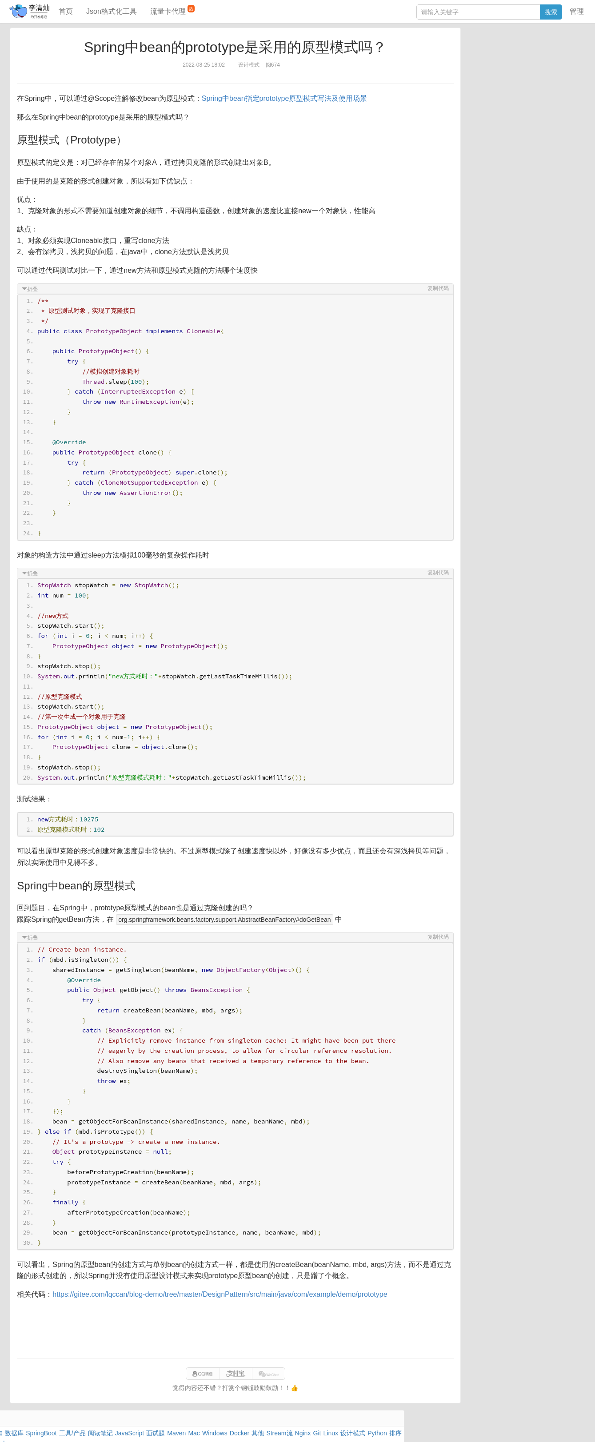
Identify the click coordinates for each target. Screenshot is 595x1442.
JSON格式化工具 (475, 127)
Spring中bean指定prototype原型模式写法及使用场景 (301, 98)
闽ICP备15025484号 (263, 1426)
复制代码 (421, 288)
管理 (577, 11)
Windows (463, 71)
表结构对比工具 (473, 167)
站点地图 (442, 1426)
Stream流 (533, 71)
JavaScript (493, 61)
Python (522, 81)
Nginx (558, 71)
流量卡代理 (172, 10)
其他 (509, 71)
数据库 (492, 51)
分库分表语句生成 (476, 154)
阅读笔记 (463, 61)
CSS (559, 81)
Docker (489, 71)
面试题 (520, 61)
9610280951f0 (408, 1426)
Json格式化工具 (111, 11)
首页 (66, 11)
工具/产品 (552, 51)
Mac (560, 61)
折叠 (49, 289)
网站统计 (471, 1426)
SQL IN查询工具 (473, 140)
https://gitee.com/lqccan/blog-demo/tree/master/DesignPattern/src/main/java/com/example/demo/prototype (236, 1294)
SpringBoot (520, 51)
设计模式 (495, 81)
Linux (470, 81)
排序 (542, 81)
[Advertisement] (235, 1329)
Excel (458, 92)
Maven (541, 61)
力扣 (473, 51)
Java (457, 51)
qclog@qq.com (329, 1426)
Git (455, 81)
